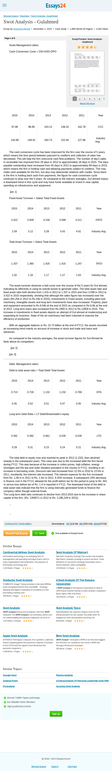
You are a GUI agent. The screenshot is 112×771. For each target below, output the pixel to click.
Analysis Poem (10, 680)
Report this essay (87, 103)
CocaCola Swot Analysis (68, 686)
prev (70, 99)
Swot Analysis (11, 608)
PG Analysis (9, 686)
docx (96, 523)
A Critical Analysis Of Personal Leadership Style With (82, 680)
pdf (81, 523)
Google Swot (10, 675)
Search (54, 766)
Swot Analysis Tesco (68, 608)
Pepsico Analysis (64, 675)
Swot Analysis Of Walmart (72, 552)
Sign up (56, 713)
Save (39, 533)
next (104, 99)
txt (68, 523)
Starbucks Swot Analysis (18, 580)
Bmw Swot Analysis (67, 636)
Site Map (72, 766)
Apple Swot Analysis (15, 636)
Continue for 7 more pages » (18, 523)
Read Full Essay (17, 533)
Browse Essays (38, 766)
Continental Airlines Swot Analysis (24, 552)
